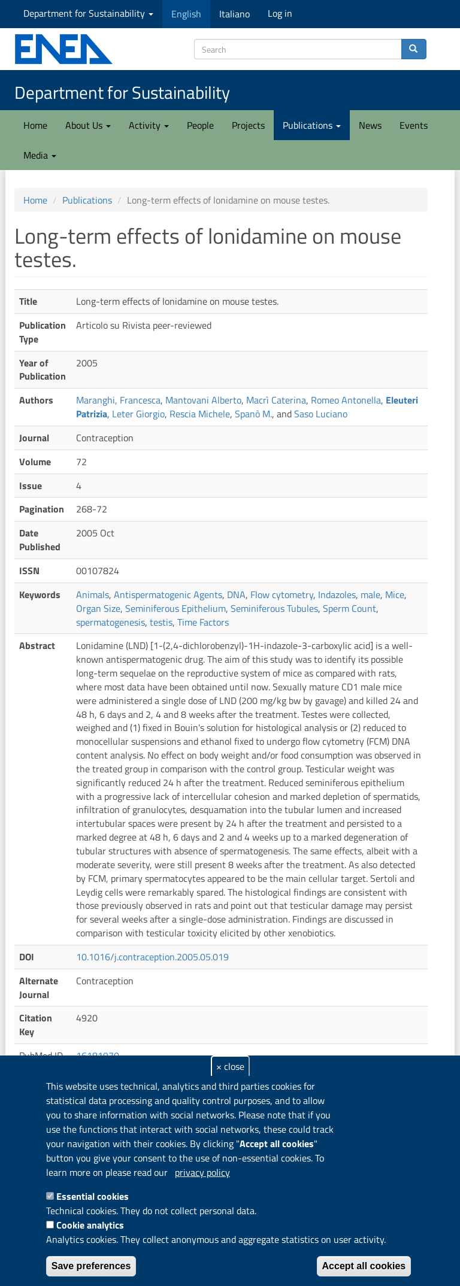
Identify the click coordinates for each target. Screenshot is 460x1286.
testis (161, 622)
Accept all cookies (364, 1266)
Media (39, 155)
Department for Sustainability (88, 13)
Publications (312, 125)
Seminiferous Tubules (274, 608)
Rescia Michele (200, 414)
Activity (149, 125)
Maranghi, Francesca (118, 400)
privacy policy (202, 1172)
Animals (92, 594)
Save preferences (91, 1266)
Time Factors (203, 622)
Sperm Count (349, 608)
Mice (394, 594)
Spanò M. (253, 414)
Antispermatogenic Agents (168, 594)
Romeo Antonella (346, 400)
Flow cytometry (281, 594)
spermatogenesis (110, 622)
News (370, 125)
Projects (248, 125)
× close (230, 1066)
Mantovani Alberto (203, 400)
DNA (236, 594)
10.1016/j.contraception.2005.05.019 (152, 957)
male (370, 594)
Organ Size (98, 608)
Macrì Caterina (276, 400)
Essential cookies (92, 1196)
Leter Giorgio (138, 414)
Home (35, 125)
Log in (280, 13)
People (200, 125)
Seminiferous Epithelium (175, 608)
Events (414, 125)
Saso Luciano (320, 414)
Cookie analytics (90, 1225)
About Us (88, 125)
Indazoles (337, 594)
